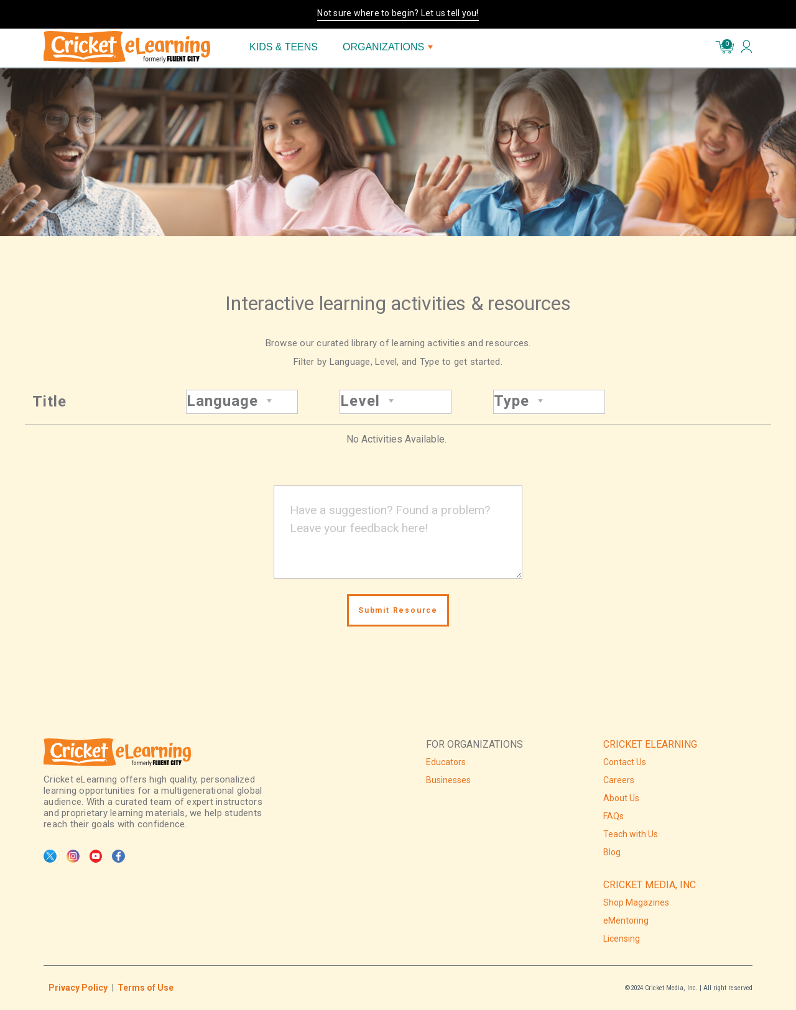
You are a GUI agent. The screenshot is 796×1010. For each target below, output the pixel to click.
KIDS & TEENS (283, 47)
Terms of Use (146, 988)
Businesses (448, 780)
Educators (446, 762)
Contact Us (624, 762)
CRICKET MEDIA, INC (649, 885)
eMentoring (626, 920)
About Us (621, 798)
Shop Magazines (636, 902)
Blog (612, 852)
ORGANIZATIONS (388, 47)
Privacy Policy (78, 988)
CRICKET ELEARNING (650, 744)
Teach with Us (630, 834)
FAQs (613, 816)
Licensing (621, 938)
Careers (618, 780)
